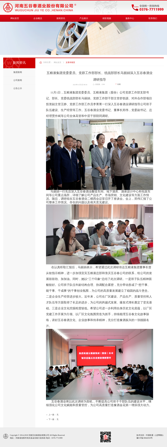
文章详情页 (70, 62)
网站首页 (57, 62)
